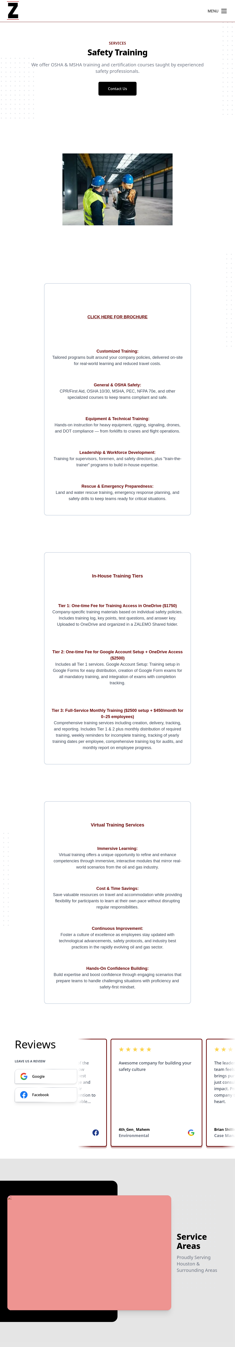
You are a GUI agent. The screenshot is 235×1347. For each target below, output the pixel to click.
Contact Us (117, 88)
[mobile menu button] (223, 11)
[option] (117, 189)
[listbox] (117, 189)
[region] (117, 189)
